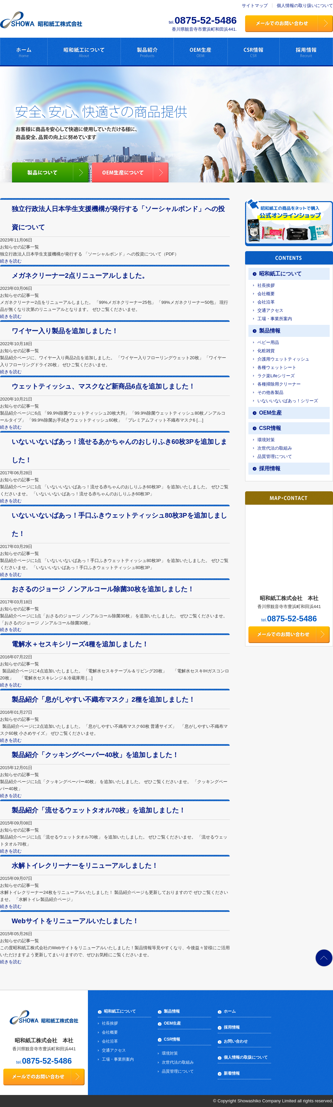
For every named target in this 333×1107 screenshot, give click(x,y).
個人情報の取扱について (246, 1057)
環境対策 (266, 440)
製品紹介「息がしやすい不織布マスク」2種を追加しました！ (103, 699)
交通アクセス (270, 310)
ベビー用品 (268, 342)
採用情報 (269, 468)
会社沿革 (266, 302)
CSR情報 (270, 428)
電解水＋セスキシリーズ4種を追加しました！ (80, 644)
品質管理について (274, 456)
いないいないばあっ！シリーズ (287, 401)
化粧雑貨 (266, 351)
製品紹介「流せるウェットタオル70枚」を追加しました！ (98, 810)
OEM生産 (270, 413)
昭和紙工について (280, 273)
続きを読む (11, 260)
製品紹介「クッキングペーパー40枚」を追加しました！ (95, 754)
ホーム (230, 1011)
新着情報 (232, 1073)
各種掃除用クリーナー (279, 384)
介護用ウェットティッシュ (283, 359)
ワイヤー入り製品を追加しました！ (65, 331)
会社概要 (266, 294)
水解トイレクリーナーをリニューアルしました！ (85, 865)
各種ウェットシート (276, 367)
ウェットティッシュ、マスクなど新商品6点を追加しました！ (103, 386)
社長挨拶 (266, 285)
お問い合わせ (236, 1041)
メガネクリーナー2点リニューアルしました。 (80, 275)
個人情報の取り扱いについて (305, 5)
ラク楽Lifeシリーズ (276, 376)
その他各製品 (270, 392)
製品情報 (269, 331)
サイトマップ (255, 5)
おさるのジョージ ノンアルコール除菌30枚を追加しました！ (103, 589)
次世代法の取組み (274, 448)
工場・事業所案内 (274, 319)
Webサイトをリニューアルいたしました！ (75, 921)
